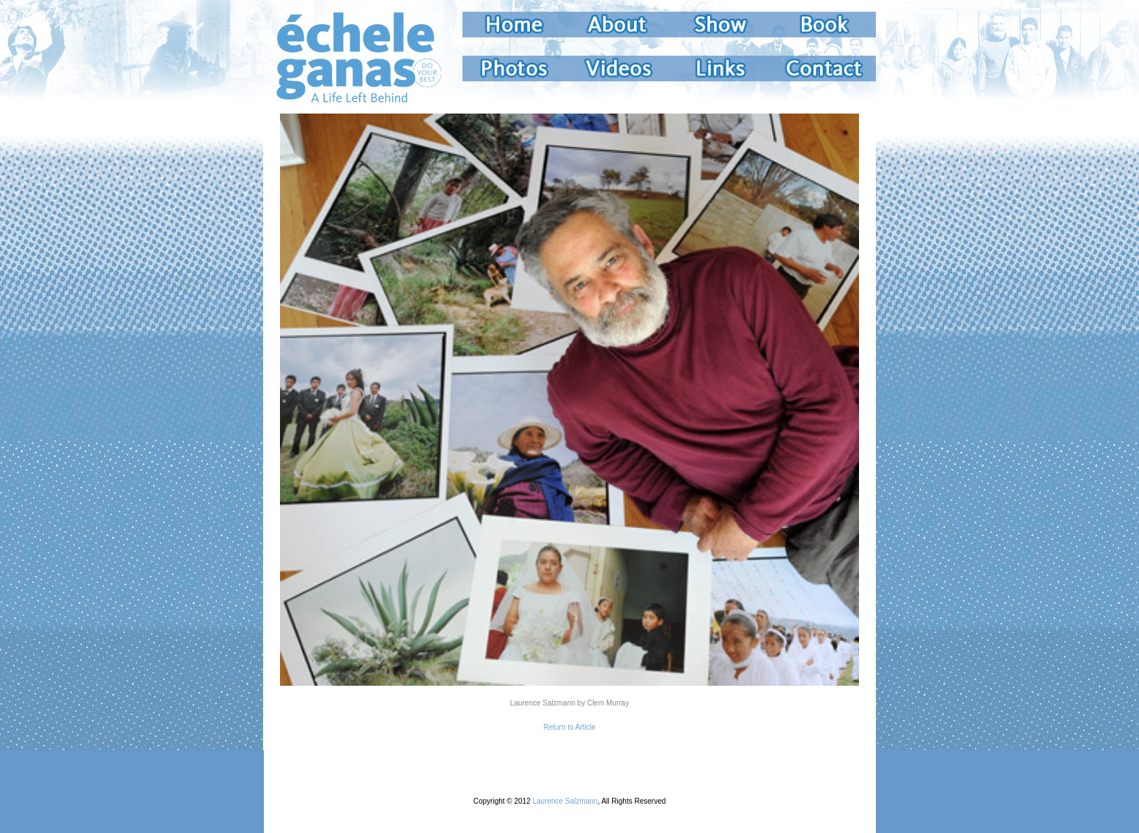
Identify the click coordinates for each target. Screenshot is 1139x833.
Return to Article (569, 727)
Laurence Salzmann (564, 801)
